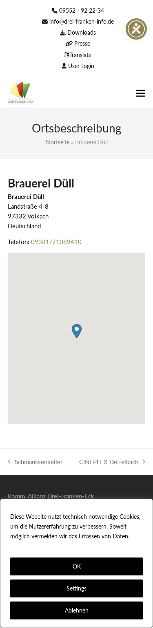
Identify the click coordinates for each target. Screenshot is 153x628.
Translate (80, 54)
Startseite (57, 142)
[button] (140, 93)
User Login (81, 65)
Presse (82, 43)
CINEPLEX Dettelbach (112, 462)
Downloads (81, 32)
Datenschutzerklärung (39, 545)
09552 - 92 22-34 (81, 10)
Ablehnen (77, 610)
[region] (76, 563)
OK (77, 566)
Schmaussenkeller (35, 462)
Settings (76, 588)
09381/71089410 (56, 241)
